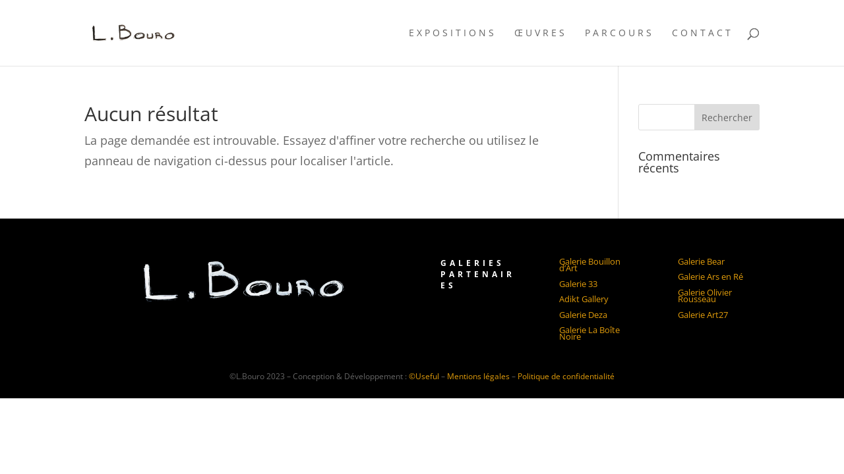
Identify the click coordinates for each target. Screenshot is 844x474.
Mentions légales (479, 376)
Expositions (453, 33)
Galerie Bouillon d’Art (589, 264)
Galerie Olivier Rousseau (705, 295)
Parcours (619, 33)
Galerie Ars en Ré (710, 276)
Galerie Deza (583, 315)
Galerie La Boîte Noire (589, 333)
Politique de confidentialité (566, 376)
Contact (702, 33)
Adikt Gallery (584, 299)
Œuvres (540, 33)
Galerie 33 (578, 284)
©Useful (424, 376)
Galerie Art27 (703, 315)
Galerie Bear (701, 261)
